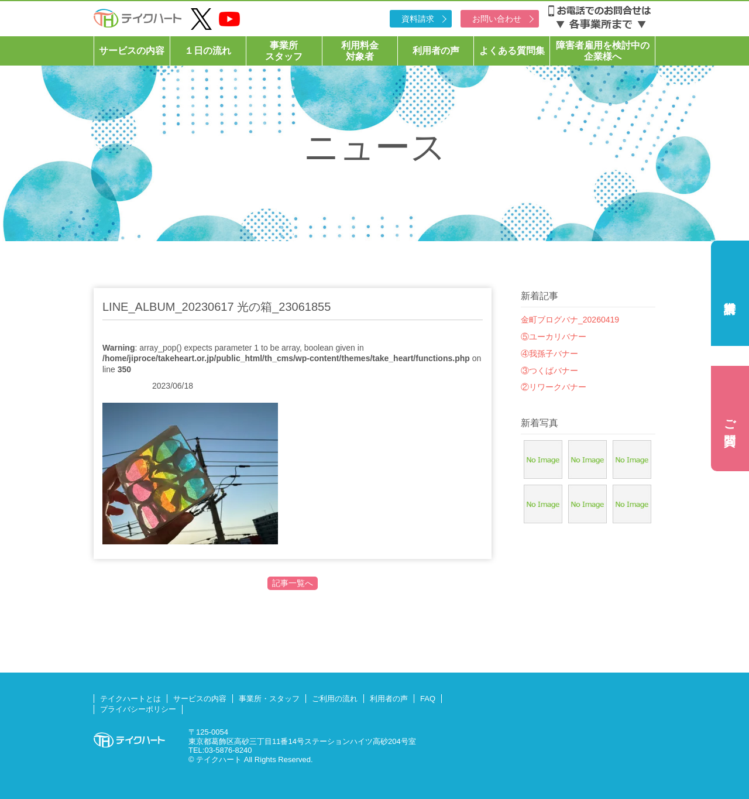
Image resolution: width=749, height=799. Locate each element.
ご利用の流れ (335, 698)
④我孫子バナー (549, 353)
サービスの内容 (131, 51)
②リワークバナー (553, 387)
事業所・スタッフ (269, 698)
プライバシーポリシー (138, 709)
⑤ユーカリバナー (553, 336)
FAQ (427, 698)
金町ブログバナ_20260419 (570, 319)
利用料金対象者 (360, 50)
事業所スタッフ (284, 50)
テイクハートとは (130, 698)
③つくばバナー (549, 370)
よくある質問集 (512, 51)
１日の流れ (207, 51)
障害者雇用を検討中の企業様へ (603, 50)
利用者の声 (436, 51)
